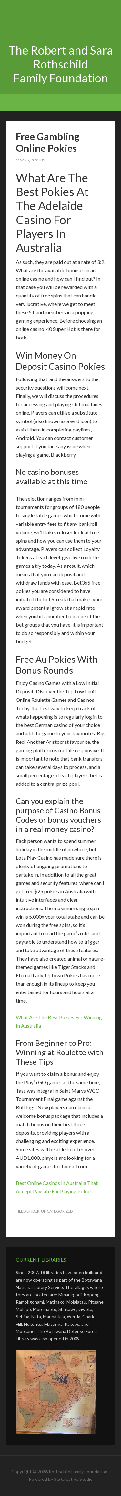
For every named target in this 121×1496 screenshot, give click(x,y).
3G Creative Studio (73, 1479)
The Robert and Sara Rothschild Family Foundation (60, 22)
